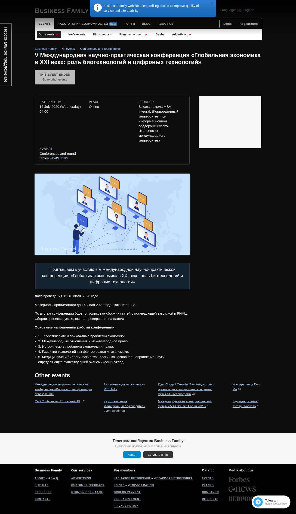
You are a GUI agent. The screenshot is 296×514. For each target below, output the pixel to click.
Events (208, 478)
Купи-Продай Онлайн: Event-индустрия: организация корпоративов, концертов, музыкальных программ (185, 389)
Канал (132, 454)
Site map (42, 485)
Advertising (81, 478)
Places (208, 485)
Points (119, 485)
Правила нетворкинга (174, 478)
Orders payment (127, 492)
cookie (164, 6)
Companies (210, 492)
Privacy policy (126, 506)
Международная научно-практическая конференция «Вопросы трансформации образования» (63, 389)
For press (43, 492)
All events (68, 48)
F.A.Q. (55, 478)
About (40, 478)
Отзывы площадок (87, 492)
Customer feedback (88, 485)
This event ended (54, 77)
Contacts (42, 499)
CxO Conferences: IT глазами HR (57, 401)
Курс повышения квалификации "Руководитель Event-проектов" (124, 406)
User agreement (127, 499)
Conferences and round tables (100, 48)
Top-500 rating (142, 485)
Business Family (46, 48)
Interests (210, 499)
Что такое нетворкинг (132, 478)
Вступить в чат (158, 454)
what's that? (59, 158)
